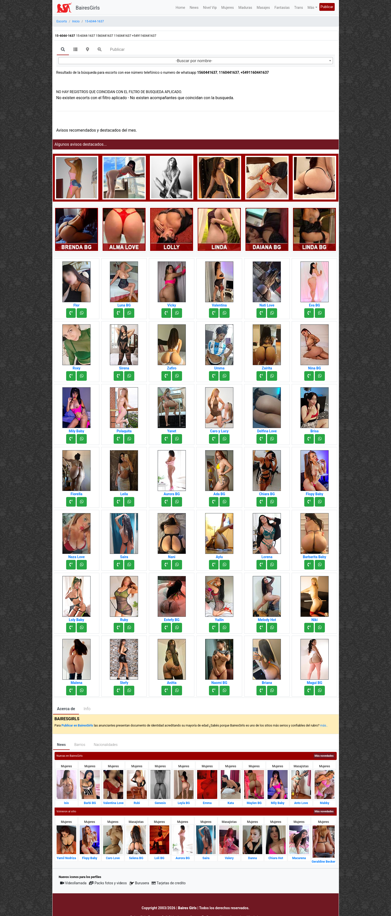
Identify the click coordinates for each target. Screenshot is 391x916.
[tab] (63, 50)
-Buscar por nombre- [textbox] (194, 60)
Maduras (245, 8)
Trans (298, 8)
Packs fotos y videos (108, 883)
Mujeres (227, 8)
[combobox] (195, 60)
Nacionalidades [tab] (106, 745)
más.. (324, 725)
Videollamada (73, 883)
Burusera (139, 883)
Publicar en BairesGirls (77, 725)
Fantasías (282, 8)
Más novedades (324, 755)
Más (311, 8)
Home (180, 8)
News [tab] (61, 745)
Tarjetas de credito (169, 883)
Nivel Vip (210, 8)
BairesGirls (88, 8)
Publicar (327, 7)
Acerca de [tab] (66, 708)
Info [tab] (86, 708)
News (194, 8)
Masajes (263, 8)
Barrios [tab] (79, 745)
